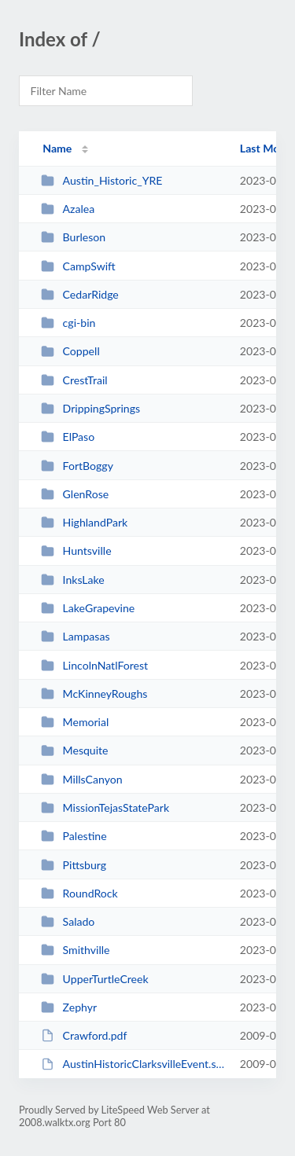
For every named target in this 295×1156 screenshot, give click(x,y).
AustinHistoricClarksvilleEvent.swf (133, 1063)
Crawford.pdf (84, 1035)
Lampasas (75, 636)
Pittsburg (73, 865)
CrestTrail (74, 380)
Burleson (73, 237)
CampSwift (78, 266)
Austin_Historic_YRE (101, 180)
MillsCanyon (81, 779)
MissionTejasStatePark (105, 807)
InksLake (73, 579)
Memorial (75, 721)
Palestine (73, 835)
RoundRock (79, 893)
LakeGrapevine (88, 608)
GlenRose (75, 494)
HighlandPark (84, 522)
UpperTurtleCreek (94, 978)
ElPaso (67, 436)
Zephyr (69, 1007)
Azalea (67, 208)
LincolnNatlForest (94, 665)
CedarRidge (80, 294)
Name (57, 148)
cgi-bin (68, 322)
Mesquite (74, 750)
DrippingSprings (90, 408)
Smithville (75, 949)
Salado (67, 921)
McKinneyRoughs (94, 693)
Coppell (70, 351)
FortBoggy (77, 465)
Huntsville (76, 550)
